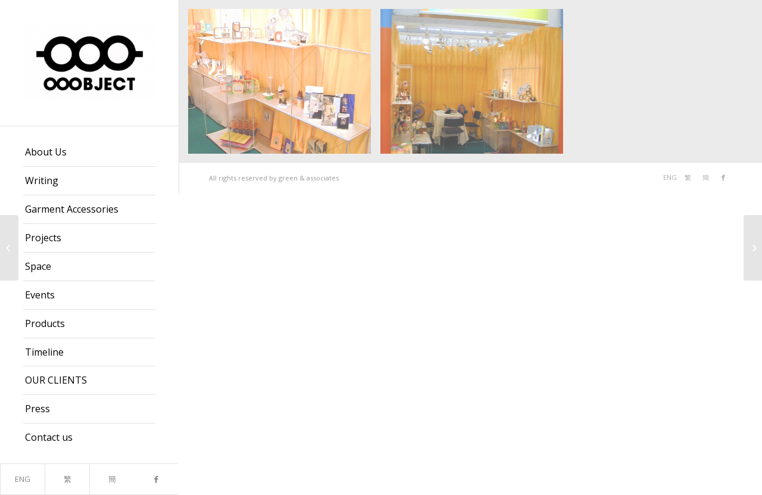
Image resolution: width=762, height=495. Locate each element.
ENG (22, 479)
